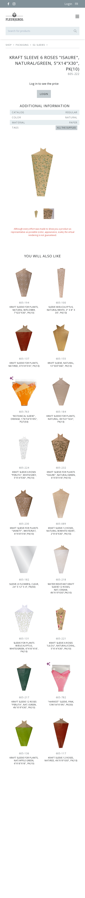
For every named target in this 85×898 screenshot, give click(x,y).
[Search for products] (42, 31)
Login (68, 4)
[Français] (76, 3)
